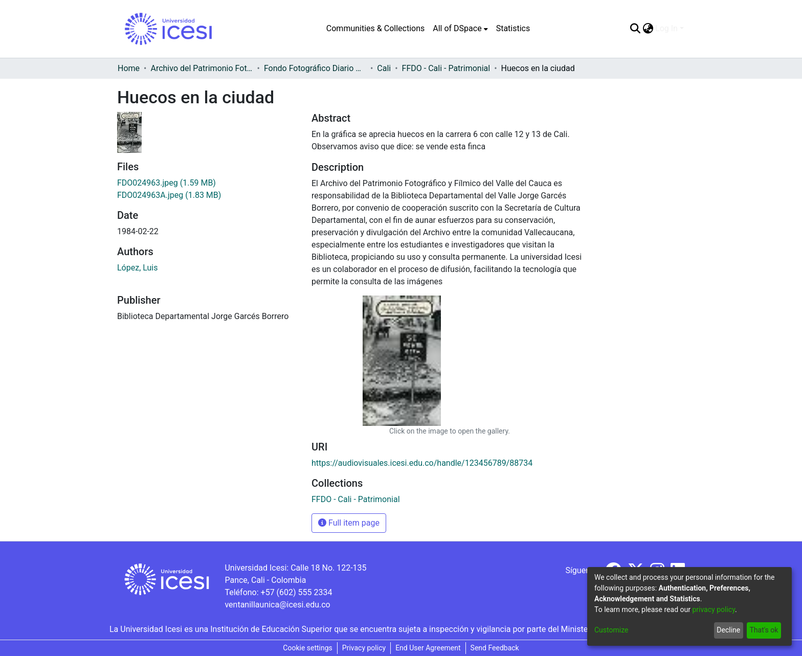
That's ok (763, 630)
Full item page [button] (349, 523)
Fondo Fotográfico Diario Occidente (315, 68)
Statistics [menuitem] (513, 28)
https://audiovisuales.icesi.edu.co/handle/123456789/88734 (421, 463)
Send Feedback (495, 648)
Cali (384, 68)
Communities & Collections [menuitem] (375, 28)
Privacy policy (364, 648)
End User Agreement (427, 648)
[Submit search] (635, 28)
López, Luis (137, 268)
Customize (611, 630)
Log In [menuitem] (666, 28)
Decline (728, 630)
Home (129, 68)
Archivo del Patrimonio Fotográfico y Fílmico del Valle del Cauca (201, 68)
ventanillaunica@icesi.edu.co (277, 604)
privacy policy (713, 609)
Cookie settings (307, 648)
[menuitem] (460, 28)
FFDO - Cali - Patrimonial (446, 68)
